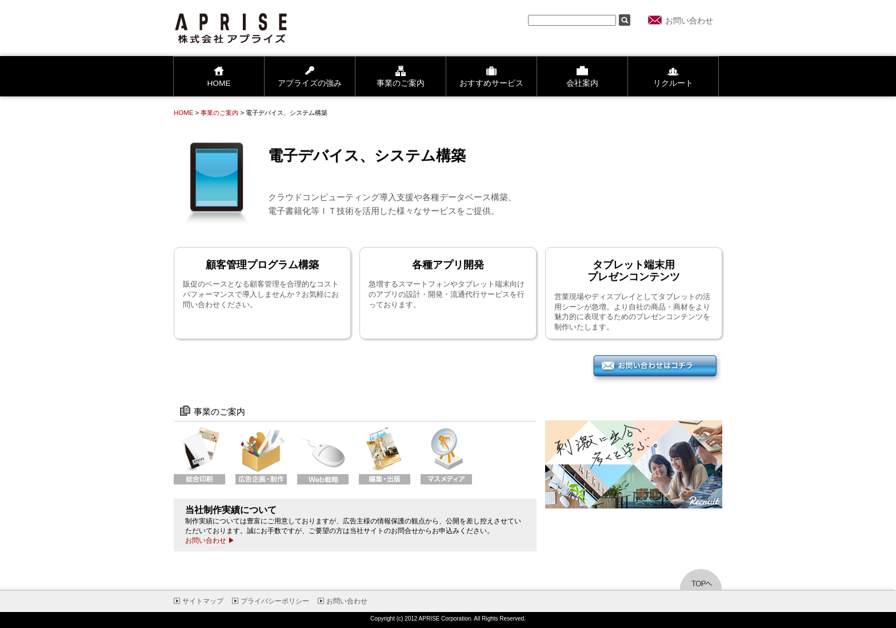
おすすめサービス (491, 76)
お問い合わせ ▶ (210, 540)
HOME (218, 76)
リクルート (673, 76)
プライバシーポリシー (275, 601)
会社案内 (582, 76)
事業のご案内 (401, 76)
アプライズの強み (310, 76)
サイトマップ (202, 601)
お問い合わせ (689, 21)
